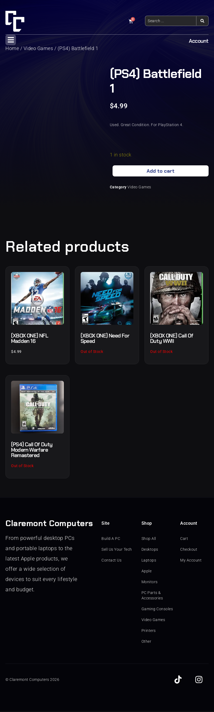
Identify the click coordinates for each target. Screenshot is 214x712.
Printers (148, 631)
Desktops (149, 550)
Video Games (139, 188)
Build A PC (110, 539)
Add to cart (160, 171)
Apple (146, 572)
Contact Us (111, 561)
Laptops (148, 561)
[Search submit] (202, 20)
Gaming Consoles (157, 610)
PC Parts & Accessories (152, 596)
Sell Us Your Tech (116, 550)
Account (198, 40)
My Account (191, 561)
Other (146, 642)
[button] (10, 40)
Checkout (188, 550)
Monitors (149, 583)
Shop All (148, 539)
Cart (184, 539)
